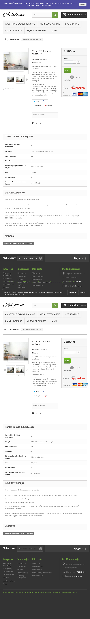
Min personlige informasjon (42, 282)
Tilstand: (35, 62)
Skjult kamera (13, 30)
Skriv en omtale (39, 115)
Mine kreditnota (37, 276)
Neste (26, 79)
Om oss (20, 279)
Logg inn (83, 312)
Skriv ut (38, 123)
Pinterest (48, 105)
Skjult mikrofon (37, 30)
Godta (83, 4)
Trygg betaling (22, 282)
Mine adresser (37, 279)
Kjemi (54, 30)
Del (44, 101)
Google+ (37, 105)
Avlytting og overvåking (20, 23)
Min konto (37, 269)
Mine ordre (36, 273)
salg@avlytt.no (77, 286)
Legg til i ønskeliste (72, 79)
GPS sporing (72, 23)
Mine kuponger (37, 285)
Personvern (21, 276)
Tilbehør (6, 287)
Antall (66, 58)
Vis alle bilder (8, 89)
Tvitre (36, 101)
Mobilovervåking (50, 23)
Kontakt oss (21, 273)
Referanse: (36, 59)
